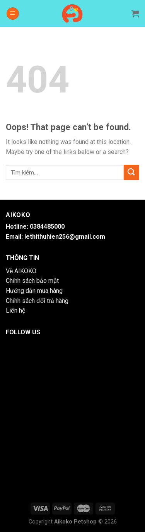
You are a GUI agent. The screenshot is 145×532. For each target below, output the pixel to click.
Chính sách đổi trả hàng (37, 300)
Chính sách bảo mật (32, 280)
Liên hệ (15, 310)
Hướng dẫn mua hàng (34, 290)
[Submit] (131, 172)
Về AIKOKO (21, 271)
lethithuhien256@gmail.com (64, 236)
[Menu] (13, 13)
